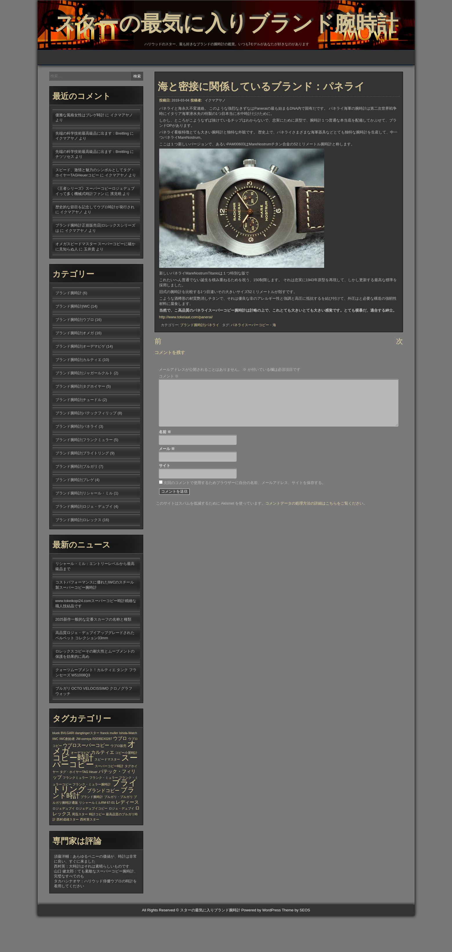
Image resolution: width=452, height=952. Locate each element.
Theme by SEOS (296, 946)
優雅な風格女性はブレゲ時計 (79, 151)
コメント (169, 415)
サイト (164, 505)
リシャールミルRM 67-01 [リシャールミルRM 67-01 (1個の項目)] (97, 839)
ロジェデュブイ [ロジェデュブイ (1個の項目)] (63, 844)
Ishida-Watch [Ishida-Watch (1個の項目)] (128, 769)
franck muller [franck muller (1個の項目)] (109, 769)
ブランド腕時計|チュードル (78, 436)
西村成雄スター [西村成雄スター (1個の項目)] (68, 855)
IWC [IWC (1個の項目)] (55, 775)
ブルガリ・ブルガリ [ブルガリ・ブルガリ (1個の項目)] (118, 833)
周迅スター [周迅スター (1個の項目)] (80, 850)
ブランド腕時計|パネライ (199, 363)
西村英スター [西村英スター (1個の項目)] (89, 855)
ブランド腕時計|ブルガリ (76, 503)
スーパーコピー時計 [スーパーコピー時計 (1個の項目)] (109, 802)
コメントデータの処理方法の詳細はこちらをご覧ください (314, 542)
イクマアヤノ (215, 138)
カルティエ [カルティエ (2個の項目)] (102, 788)
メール (167, 488)
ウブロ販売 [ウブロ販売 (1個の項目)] (118, 782)
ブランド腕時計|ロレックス (78, 556)
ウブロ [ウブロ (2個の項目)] (120, 774)
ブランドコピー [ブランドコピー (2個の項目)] (103, 826)
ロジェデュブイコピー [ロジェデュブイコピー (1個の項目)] (92, 844)
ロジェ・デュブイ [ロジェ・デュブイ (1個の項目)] (121, 844)
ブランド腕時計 (68, 329)
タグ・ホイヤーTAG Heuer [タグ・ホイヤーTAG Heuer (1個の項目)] (78, 808)
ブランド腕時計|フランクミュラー (84, 476)
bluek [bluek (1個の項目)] (56, 769)
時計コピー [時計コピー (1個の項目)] (97, 850)
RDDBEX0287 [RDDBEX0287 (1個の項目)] (102, 775)
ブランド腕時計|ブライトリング (82, 489)
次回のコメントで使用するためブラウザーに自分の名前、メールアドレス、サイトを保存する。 (245, 521)
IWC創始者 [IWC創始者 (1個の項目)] (67, 775)
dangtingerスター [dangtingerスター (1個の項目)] (87, 769)
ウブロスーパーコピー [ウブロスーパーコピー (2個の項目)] (86, 781)
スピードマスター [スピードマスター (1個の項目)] (107, 795)
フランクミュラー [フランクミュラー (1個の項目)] (75, 814)
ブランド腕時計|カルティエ (78, 396)
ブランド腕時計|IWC (72, 342)
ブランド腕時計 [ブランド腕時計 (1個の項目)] (92, 833)
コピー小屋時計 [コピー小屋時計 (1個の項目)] (126, 789)
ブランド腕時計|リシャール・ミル (84, 529)
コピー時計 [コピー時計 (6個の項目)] (73, 794)
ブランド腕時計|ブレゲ (74, 516)
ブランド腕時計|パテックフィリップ (86, 449)
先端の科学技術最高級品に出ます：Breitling (92, 169)
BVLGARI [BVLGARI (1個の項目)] (67, 769)
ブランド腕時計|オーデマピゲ (80, 382)
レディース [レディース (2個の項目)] (127, 838)
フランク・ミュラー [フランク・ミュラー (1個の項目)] (103, 814)
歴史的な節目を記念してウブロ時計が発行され (95, 243)
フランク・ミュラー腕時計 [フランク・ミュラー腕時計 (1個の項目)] (91, 820)
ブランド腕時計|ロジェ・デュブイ (84, 543)
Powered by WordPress (261, 946)
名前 (165, 471)
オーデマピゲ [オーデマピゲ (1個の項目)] (80, 789)
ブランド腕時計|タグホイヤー (80, 422)
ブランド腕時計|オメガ (74, 369)
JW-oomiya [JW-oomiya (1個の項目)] (83, 775)
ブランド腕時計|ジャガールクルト (84, 409)
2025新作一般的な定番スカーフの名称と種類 (93, 655)
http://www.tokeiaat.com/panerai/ (186, 355)
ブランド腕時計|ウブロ (74, 356)
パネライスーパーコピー (250, 363)
